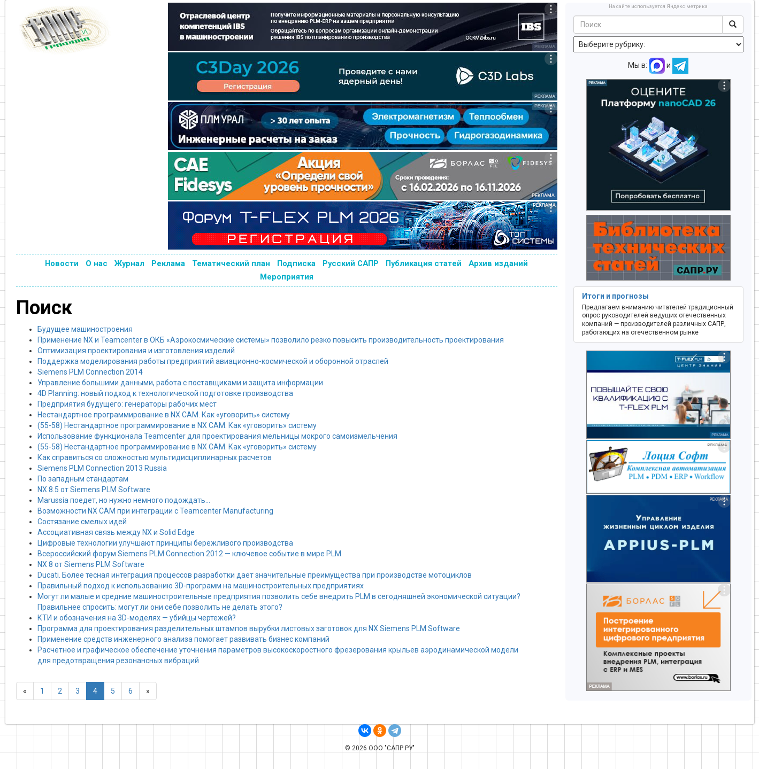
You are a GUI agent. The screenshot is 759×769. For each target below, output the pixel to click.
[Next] (148, 691)
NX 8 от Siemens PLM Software (90, 564)
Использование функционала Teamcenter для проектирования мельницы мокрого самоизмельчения (217, 436)
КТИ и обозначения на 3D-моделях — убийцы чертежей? (136, 617)
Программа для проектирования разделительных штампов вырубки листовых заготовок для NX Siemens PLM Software (248, 628)
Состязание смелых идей (82, 521)
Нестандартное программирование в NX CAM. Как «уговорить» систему (163, 414)
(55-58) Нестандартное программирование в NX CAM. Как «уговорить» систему (177, 425)
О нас (97, 263)
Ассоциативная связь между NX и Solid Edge (116, 532)
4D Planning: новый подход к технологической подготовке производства (165, 393)
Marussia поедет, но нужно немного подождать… (123, 500)
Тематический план (231, 263)
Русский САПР (351, 263)
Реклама (168, 263)
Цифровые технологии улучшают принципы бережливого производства (165, 543)
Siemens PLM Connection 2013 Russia (102, 468)
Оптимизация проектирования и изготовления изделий (136, 350)
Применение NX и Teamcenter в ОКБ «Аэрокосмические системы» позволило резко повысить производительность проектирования (270, 340)
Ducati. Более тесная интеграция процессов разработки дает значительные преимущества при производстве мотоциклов (254, 575)
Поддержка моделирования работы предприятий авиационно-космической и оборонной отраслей (212, 361)
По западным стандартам (82, 479)
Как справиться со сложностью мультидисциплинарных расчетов (154, 457)
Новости (62, 263)
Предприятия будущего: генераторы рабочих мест (127, 404)
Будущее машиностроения (85, 329)
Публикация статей (424, 263)
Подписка (296, 263)
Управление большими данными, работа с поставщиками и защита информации (180, 382)
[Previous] (25, 691)
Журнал (129, 263)
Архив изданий (498, 263)
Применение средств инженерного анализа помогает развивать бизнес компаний (183, 639)
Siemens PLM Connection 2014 (90, 372)
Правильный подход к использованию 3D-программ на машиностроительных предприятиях (200, 585)
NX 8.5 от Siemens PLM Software (93, 489)
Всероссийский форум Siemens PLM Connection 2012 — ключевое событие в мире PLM (189, 553)
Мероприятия (286, 277)
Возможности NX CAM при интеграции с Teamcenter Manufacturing (155, 511)
